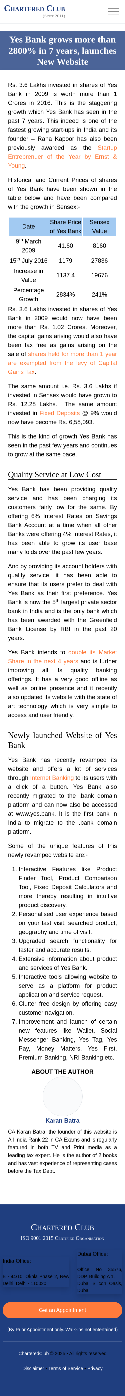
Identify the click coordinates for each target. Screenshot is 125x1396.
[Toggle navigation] (113, 12)
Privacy (95, 1368)
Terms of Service (65, 1368)
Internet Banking (52, 778)
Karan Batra (62, 1120)
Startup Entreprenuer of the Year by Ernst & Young (62, 156)
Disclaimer (33, 1368)
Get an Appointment (62, 1310)
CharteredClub (33, 1353)
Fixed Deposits (60, 413)
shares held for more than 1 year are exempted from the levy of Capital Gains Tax (62, 363)
